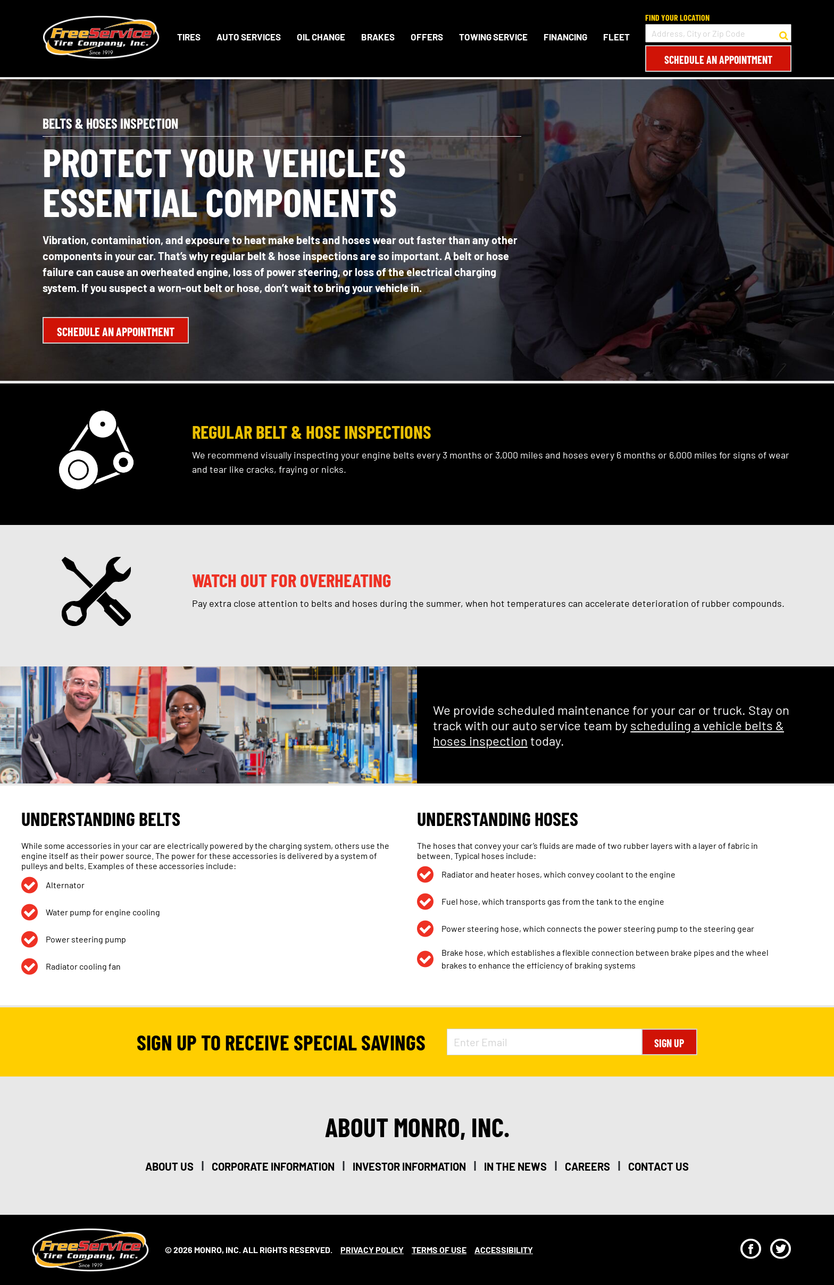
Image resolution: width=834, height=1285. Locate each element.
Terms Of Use (439, 1250)
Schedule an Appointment (718, 59)
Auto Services (248, 36)
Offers (427, 36)
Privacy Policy (372, 1250)
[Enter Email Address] (544, 1042)
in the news (515, 1166)
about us (169, 1166)
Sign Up (669, 1043)
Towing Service (493, 36)
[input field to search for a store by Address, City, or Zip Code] (718, 33)
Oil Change (321, 36)
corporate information (273, 1166)
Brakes (378, 36)
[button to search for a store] (783, 33)
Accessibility (503, 1250)
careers (587, 1166)
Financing (565, 36)
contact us (658, 1166)
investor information (409, 1166)
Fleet (616, 36)
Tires (189, 36)
